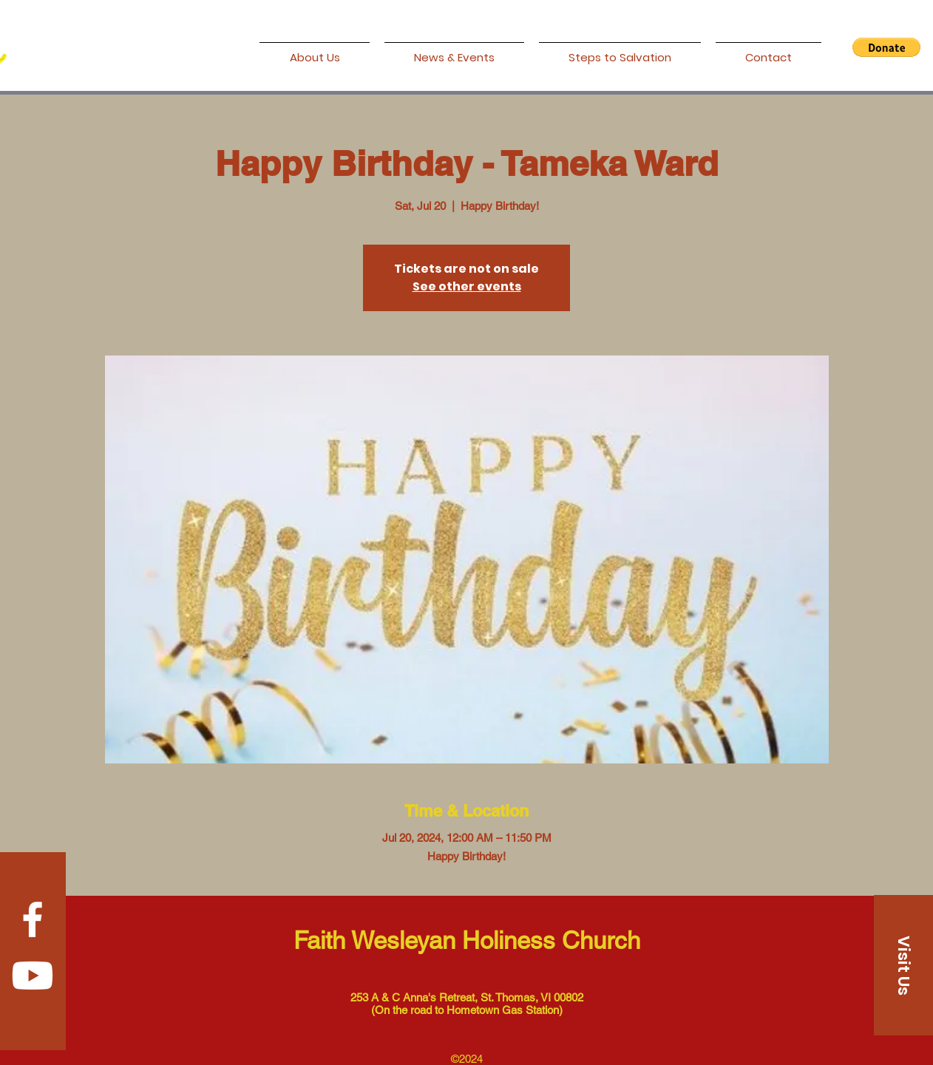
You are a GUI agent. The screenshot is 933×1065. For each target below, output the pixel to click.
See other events (467, 286)
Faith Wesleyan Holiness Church (467, 940)
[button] (886, 47)
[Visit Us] (903, 965)
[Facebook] (32, 919)
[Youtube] (32, 975)
